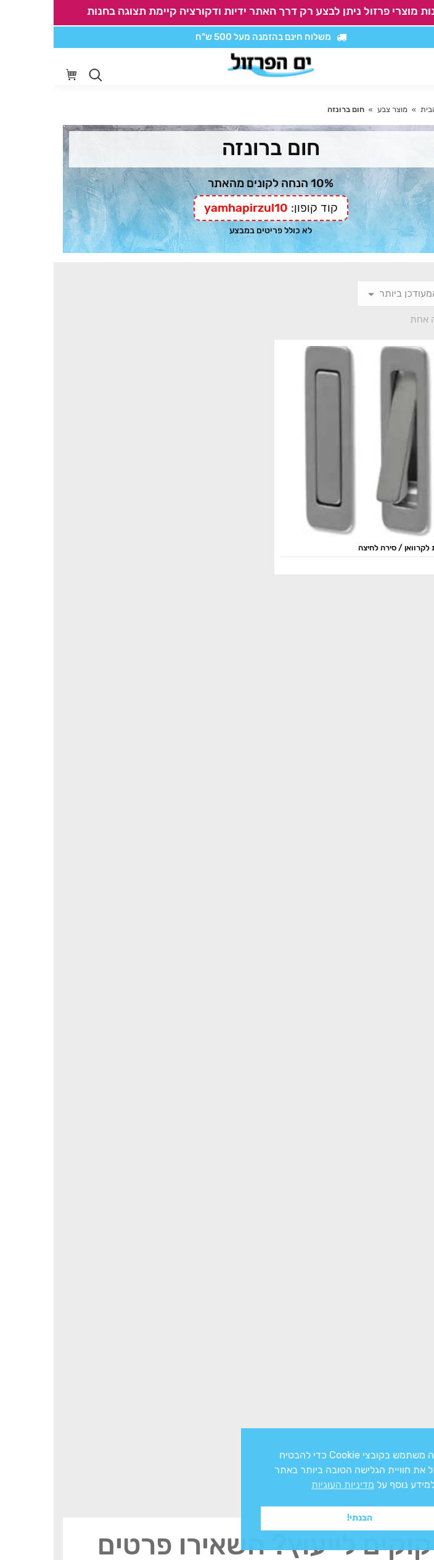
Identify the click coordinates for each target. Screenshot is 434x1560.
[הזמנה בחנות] (364, 294)
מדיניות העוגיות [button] (289, 1484)
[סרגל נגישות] (389, 67)
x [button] (413, 1437)
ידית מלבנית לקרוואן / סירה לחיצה (361, 547)
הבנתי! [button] (306, 1518)
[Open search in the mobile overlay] (42, 75)
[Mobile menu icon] (415, 66)
